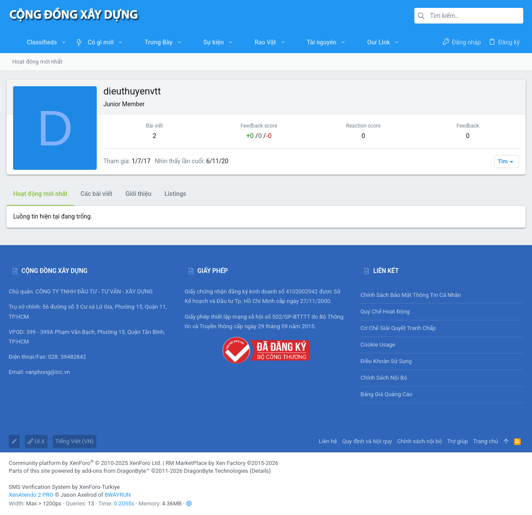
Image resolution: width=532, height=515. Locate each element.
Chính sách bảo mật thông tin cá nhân (441, 295)
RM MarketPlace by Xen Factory (222, 463)
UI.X (36, 441)
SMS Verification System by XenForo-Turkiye (64, 487)
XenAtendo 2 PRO (31, 494)
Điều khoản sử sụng (386, 361)
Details (260, 471)
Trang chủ (485, 441)
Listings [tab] (177, 193)
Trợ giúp (457, 441)
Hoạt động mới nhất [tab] (42, 193)
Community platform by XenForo (85, 463)
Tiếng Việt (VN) (74, 441)
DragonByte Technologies (216, 471)
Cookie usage (377, 344)
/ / (259, 136)
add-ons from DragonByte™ (116, 471)
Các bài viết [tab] (99, 193)
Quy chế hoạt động (441, 311)
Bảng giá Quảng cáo (386, 394)
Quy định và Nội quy (367, 441)
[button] (64, 42)
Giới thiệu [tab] (141, 193)
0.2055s (124, 503)
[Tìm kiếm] (468, 16)
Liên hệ (328, 441)
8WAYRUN (118, 494)
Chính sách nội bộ (383, 377)
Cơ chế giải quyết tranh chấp (398, 328)
